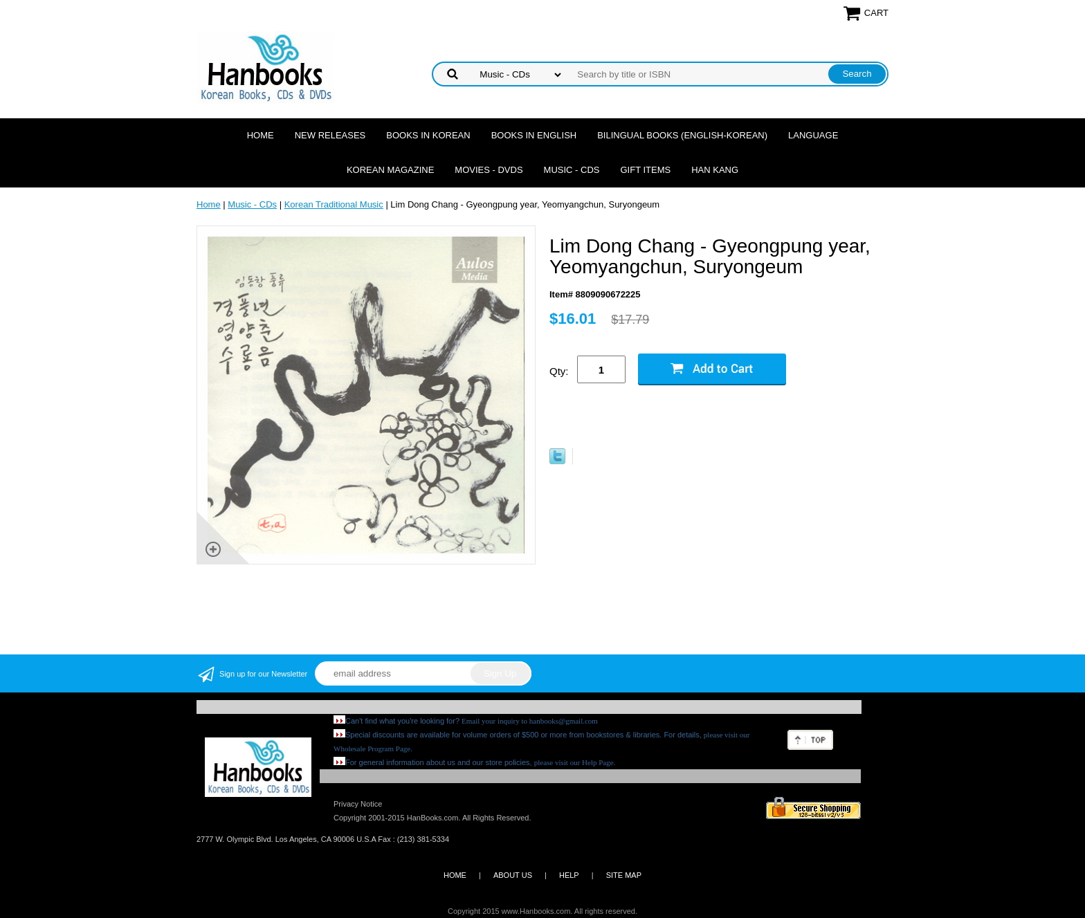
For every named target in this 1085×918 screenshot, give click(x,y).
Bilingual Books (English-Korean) (682, 135)
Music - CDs (572, 170)
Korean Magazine (390, 170)
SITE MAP (623, 875)
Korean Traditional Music (333, 204)
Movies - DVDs (488, 170)
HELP (569, 875)
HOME (455, 875)
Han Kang (714, 170)
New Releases (330, 135)
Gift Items (645, 170)
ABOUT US (512, 875)
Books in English (534, 135)
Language (813, 135)
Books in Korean (428, 135)
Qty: (559, 371)
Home (260, 135)
